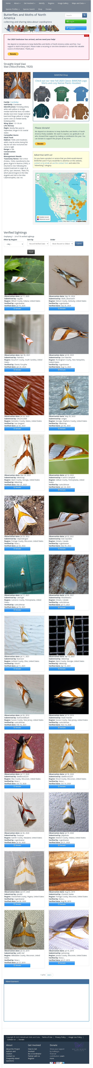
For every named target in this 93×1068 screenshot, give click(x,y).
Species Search (29, 9)
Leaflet (60, 221)
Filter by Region (10, 239)
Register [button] (71, 28)
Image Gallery (63, 3)
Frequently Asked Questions (12, 1059)
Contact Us (11, 1039)
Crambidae (14, 102)
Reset (31, 252)
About (17, 3)
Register (31, 1058)
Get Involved (29, 3)
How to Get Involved (32, 1050)
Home (8, 3)
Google (73, 221)
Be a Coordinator (34, 1054)
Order (52, 239)
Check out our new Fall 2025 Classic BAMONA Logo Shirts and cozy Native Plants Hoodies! (61, 81)
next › (49, 975)
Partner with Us (34, 1056)
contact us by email (41, 163)
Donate (48, 9)
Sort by (30, 239)
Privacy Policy (60, 1037)
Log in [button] (70, 21)
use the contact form (60, 163)
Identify (41, 3)
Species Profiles (13, 9)
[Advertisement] (46, 1002)
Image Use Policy (75, 1037)
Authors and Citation (11, 1052)
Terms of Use (47, 1037)
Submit (79, 243)
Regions (51, 3)
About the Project (13, 1049)
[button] (6, 85)
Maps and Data (78, 3)
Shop (40, 9)
